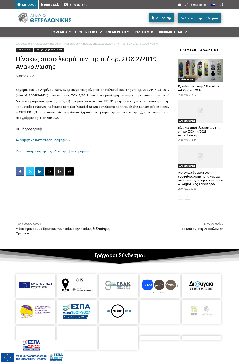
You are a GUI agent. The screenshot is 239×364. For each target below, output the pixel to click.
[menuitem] (213, 5)
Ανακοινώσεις (72, 43)
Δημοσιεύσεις (24, 43)
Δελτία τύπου (186, 79)
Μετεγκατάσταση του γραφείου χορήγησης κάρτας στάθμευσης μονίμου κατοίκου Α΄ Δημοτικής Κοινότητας (200, 178)
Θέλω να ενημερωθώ (48, 43)
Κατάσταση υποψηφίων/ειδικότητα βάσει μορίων (52, 151)
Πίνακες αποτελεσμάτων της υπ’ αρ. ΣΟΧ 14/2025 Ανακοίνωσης (199, 131)
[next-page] (187, 197)
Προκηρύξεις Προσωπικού (49, 50)
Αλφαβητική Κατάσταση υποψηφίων (43, 140)
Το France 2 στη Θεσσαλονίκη (201, 229)
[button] (221, 4)
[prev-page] (180, 197)
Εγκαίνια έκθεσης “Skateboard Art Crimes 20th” (200, 88)
